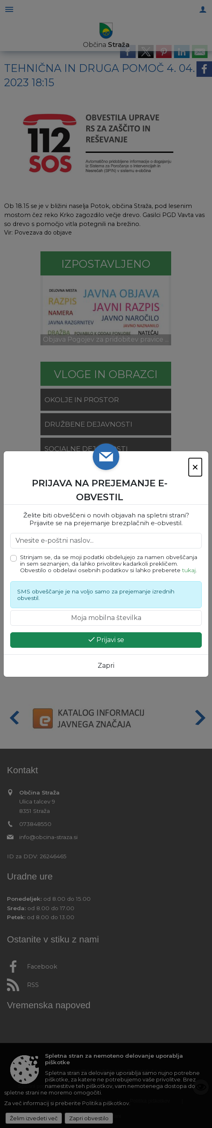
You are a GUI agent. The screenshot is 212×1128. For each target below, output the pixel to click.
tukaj (189, 570)
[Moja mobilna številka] (106, 618)
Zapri (106, 665)
